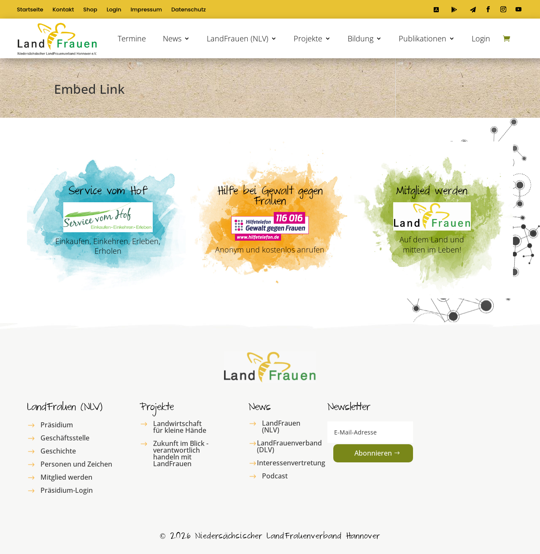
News (172, 38)
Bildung (360, 38)
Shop (90, 10)
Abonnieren (373, 453)
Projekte (308, 38)
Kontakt (63, 10)
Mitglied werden (66, 477)
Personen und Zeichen (76, 464)
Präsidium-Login (66, 490)
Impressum (146, 10)
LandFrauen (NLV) (237, 38)
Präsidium (56, 424)
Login (114, 10)
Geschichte (58, 451)
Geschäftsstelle (64, 438)
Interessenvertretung (291, 462)
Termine (132, 38)
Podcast (275, 476)
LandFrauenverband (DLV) (289, 446)
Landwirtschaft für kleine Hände (179, 427)
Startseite (30, 10)
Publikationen (422, 38)
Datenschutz (188, 10)
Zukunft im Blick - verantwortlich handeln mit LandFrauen (180, 453)
